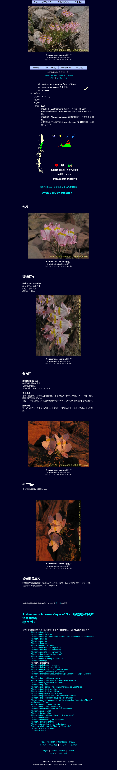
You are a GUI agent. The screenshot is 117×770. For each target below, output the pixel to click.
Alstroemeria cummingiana (42, 645)
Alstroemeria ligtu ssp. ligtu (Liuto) (45, 667)
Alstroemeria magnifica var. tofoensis (47, 683)
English (46, 75)
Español (54, 75)
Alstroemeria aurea (39, 639)
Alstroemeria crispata (40, 643)
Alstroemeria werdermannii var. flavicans (48, 724)
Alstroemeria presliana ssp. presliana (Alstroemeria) (53, 696)
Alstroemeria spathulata (41, 713)
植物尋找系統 (62, 742)
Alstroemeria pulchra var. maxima (45, 704)
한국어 (52, 78)
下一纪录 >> (64, 745)
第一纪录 (43, 745)
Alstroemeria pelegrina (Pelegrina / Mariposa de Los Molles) (57, 687)
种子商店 (72, 742)
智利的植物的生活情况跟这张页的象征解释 (58, 187)
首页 (43, 742)
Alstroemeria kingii (39, 661)
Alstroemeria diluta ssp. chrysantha (46, 648)
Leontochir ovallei (38, 731)
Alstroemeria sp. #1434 (41, 711)
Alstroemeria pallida (39, 685)
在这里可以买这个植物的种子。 (58, 193)
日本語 (59, 78)
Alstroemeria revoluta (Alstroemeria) (46, 707)
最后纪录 (74, 745)
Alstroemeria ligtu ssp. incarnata (45, 665)
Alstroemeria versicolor (41, 717)
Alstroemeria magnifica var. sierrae (46, 678)
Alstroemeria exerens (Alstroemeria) (46, 654)
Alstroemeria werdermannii (42, 722)
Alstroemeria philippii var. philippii (45, 691)
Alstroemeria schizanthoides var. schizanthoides (51, 709)
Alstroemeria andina (39, 632)
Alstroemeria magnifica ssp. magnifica (47, 672)
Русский (70, 75)
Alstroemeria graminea (41, 656)
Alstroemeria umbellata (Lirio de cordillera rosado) (52, 715)
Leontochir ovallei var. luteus (43, 728)
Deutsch (62, 75)
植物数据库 (51, 742)
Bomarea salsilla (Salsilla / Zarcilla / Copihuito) (51, 726)
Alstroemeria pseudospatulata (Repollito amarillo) (52, 698)
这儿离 (58, 603)
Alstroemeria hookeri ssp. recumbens (47, 658)
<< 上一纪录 (53, 745)
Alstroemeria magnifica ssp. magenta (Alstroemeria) (53, 680)
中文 (65, 78)
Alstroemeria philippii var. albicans (45, 689)
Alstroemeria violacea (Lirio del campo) (48, 720)
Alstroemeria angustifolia (41, 634)
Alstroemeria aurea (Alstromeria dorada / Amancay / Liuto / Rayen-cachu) (62, 637)
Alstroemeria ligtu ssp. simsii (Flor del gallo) (50, 669)
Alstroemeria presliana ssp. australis (46, 693)
